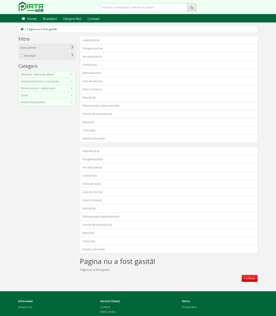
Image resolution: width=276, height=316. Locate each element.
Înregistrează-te (93, 48)
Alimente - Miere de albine (47, 74)
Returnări (88, 122)
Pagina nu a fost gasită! (42, 29)
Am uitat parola (92, 56)
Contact (105, 307)
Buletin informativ (94, 138)
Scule (47, 95)
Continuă (249, 278)
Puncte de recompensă (97, 114)
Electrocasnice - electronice (47, 88)
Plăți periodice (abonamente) (101, 106)
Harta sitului (108, 311)
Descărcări (89, 97)
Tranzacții (89, 130)
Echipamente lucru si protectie (47, 81)
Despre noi (25, 307)
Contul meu (90, 65)
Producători (189, 307)
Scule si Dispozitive (47, 102)
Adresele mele (92, 73)
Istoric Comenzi (92, 89)
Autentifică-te (91, 40)
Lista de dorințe (93, 81)
